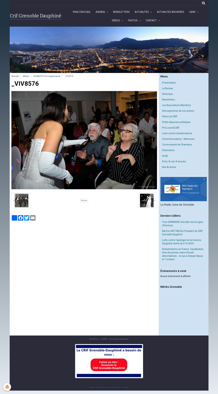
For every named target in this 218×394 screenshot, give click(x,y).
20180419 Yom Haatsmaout (46, 76)
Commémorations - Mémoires (178, 139)
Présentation (169, 82)
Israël (165, 155)
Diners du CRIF (169, 116)
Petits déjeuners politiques (176, 122)
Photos (133, 20)
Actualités (142, 12)
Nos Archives (169, 167)
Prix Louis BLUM (170, 127)
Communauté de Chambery (177, 144)
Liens (192, 12)
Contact (151, 20)
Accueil (15, 76)
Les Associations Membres (176, 105)
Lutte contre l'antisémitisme (177, 133)
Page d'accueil (82, 12)
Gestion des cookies (119, 387)
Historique (167, 94)
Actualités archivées (170, 12)
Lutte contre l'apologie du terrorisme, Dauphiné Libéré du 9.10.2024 (182, 242)
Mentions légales (97, 387)
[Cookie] (7, 387)
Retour (84, 200)
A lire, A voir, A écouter (174, 161)
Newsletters (121, 12)
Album (26, 76)
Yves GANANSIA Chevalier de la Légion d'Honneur (182, 224)
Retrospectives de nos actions (178, 110)
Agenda (101, 12)
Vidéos (116, 20)
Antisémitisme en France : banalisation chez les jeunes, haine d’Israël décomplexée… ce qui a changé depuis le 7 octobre (183, 254)
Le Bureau (167, 88)
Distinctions (168, 150)
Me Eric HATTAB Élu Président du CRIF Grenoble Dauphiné (182, 233)
